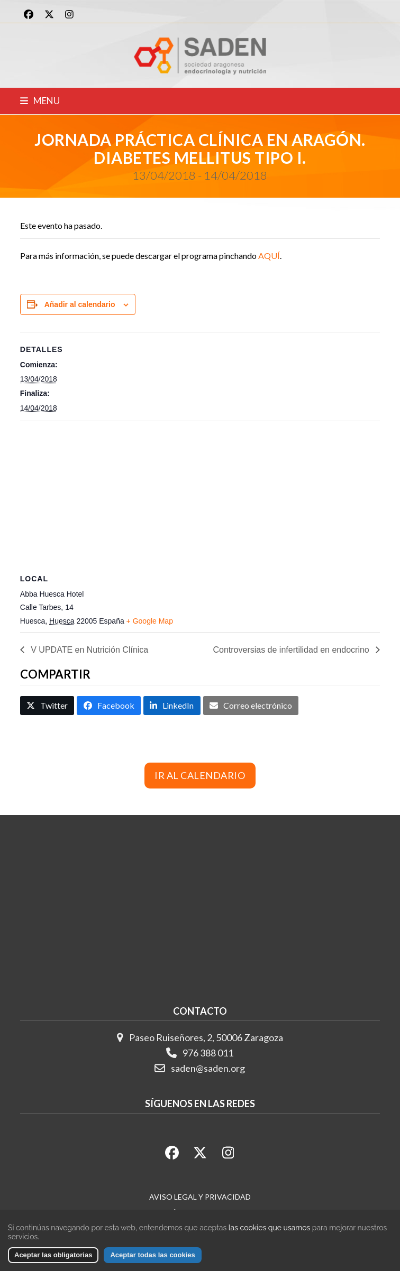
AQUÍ (269, 256)
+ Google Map (149, 621)
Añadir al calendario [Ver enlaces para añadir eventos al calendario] (79, 304)
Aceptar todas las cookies (152, 1255)
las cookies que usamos (269, 1227)
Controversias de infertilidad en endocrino (292, 649)
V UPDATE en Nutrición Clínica (88, 649)
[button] (40, 100)
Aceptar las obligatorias (53, 1255)
